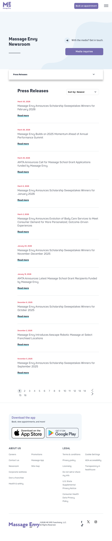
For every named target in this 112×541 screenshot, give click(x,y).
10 (65, 391)
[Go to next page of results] (92, 394)
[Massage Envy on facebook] (82, 523)
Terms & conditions (71, 454)
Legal (66, 448)
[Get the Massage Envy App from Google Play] (62, 433)
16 (25, 395)
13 (79, 391)
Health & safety (16, 483)
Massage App (37, 460)
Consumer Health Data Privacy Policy (71, 497)
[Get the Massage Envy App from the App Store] (28, 432)
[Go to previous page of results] (92, 390)
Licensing (67, 466)
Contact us (14, 460)
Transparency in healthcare (92, 468)
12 (75, 391)
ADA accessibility (93, 460)
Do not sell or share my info (71, 474)
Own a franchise (16, 478)
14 (84, 391)
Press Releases (20, 74)
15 (20, 395)
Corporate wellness (18, 472)
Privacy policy (69, 460)
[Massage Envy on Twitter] (88, 523)
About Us (15, 448)
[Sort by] (82, 92)
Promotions (36, 454)
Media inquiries (84, 51)
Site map (35, 466)
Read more (23, 115)
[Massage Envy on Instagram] (95, 523)
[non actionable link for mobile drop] (94, 74)
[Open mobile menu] (106, 6)
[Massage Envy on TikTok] (82, 526)
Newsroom (14, 466)
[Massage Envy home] (7, 6)
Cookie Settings (92, 454)
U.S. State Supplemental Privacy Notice (69, 485)
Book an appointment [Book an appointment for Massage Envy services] (86, 6)
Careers (12, 454)
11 (70, 391)
